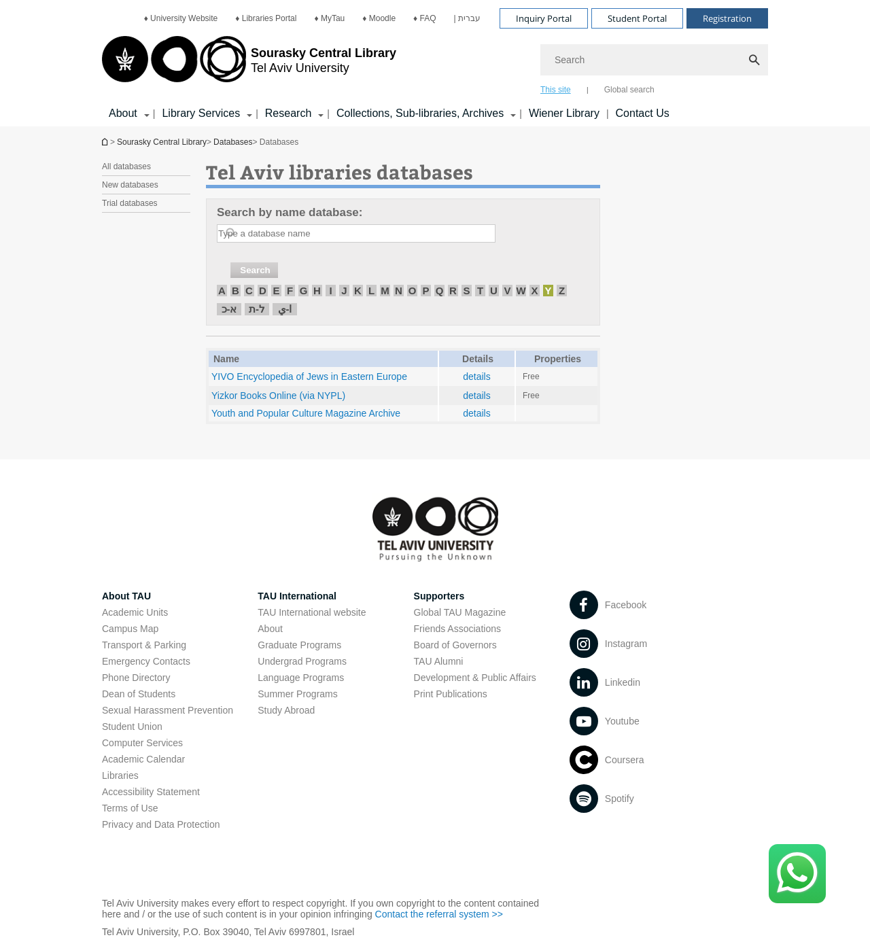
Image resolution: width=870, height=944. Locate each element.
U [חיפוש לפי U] (494, 290)
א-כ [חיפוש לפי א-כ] (229, 309)
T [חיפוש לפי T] (480, 290)
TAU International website (312, 612)
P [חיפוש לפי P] (425, 290)
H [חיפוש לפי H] (317, 290)
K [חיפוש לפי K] (358, 290)
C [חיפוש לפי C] (249, 290)
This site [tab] (555, 89)
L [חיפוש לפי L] (371, 290)
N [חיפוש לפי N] (398, 290)
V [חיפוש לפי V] (507, 290)
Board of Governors (455, 645)
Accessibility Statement (151, 791)
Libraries (120, 775)
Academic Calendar (143, 759)
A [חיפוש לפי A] (222, 290)
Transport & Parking (144, 645)
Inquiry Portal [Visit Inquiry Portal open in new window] (544, 18)
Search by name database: (289, 212)
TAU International (297, 596)
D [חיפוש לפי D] (262, 290)
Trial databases (130, 203)
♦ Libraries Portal (265, 18)
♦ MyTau (329, 18)
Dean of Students (138, 693)
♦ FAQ (424, 18)
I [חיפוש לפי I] (330, 290)
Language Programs (301, 677)
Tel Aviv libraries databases (339, 171)
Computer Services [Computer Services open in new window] (142, 742)
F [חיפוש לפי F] (290, 290)
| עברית (467, 18)
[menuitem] (181, 18)
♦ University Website (181, 18)
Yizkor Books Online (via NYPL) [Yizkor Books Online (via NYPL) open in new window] (278, 395)
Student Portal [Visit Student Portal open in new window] (637, 18)
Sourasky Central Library (162, 142)
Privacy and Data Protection (161, 824)
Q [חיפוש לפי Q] (440, 290)
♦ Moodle (379, 18)
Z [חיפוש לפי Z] (562, 290)
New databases (130, 185)
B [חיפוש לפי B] (235, 290)
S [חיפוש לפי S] (466, 290)
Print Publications (450, 693)
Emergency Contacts (146, 661)
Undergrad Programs (302, 661)
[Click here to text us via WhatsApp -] (797, 873)
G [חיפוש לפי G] (304, 290)
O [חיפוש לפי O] (412, 290)
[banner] (435, 63)
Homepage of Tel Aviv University (106, 141)
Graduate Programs (299, 645)
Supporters (439, 596)
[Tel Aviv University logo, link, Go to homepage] (249, 64)
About (270, 628)
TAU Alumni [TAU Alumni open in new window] (439, 661)
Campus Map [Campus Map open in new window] (130, 628)
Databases (232, 142)
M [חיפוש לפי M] (385, 290)
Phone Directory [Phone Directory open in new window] (136, 677)
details (476, 376)
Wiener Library (564, 113)
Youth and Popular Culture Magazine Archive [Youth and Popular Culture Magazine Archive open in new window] (305, 413)
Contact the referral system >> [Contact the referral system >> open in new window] (439, 914)
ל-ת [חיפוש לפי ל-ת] (257, 309)
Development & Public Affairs (475, 677)
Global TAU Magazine (460, 612)
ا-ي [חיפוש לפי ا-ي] (285, 309)
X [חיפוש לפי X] (534, 290)
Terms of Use (130, 808)
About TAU (126, 596)
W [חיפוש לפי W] (520, 290)
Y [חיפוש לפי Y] (547, 290)
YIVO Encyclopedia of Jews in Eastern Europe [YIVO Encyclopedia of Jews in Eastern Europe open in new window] (309, 376)
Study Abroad (286, 710)
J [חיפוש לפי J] (344, 290)
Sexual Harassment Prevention (167, 710)
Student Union (132, 726)
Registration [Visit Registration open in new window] (727, 18)
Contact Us (642, 113)
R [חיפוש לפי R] (453, 290)
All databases (126, 166)
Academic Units (135, 612)
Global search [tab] (629, 89)
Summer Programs (297, 693)
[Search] (654, 59)
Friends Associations (457, 628)
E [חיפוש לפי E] (276, 290)
